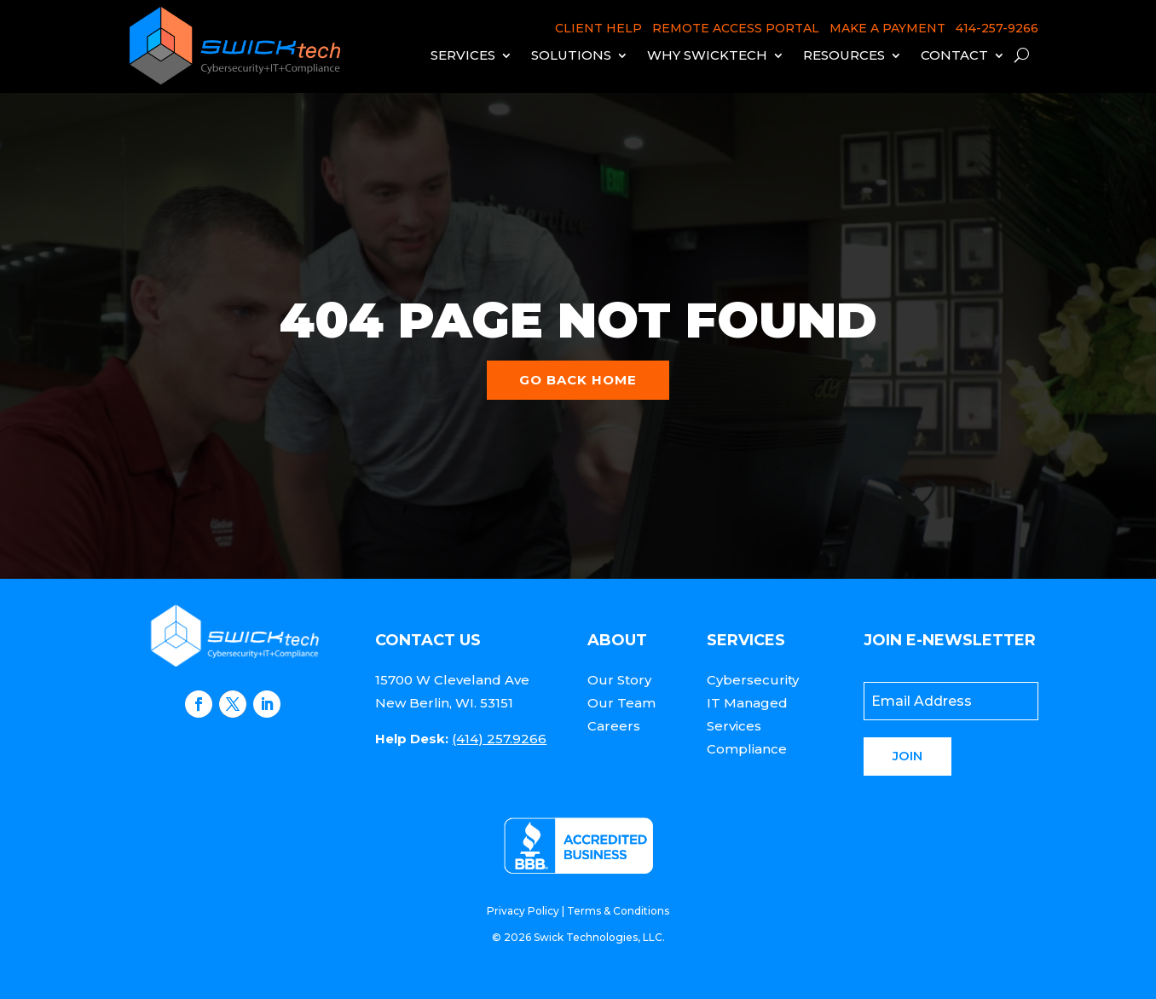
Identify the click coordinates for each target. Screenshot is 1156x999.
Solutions (571, 55)
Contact (954, 55)
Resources (844, 55)
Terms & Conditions (618, 910)
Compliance (747, 749)
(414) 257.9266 (499, 738)
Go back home (578, 380)
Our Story (619, 680)
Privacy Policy (523, 910)
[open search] (1021, 55)
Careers (613, 726)
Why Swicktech (707, 55)
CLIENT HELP (598, 28)
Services (463, 55)
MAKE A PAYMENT (887, 28)
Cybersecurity (753, 680)
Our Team (621, 703)
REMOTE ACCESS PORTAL (735, 28)
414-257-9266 (997, 28)
